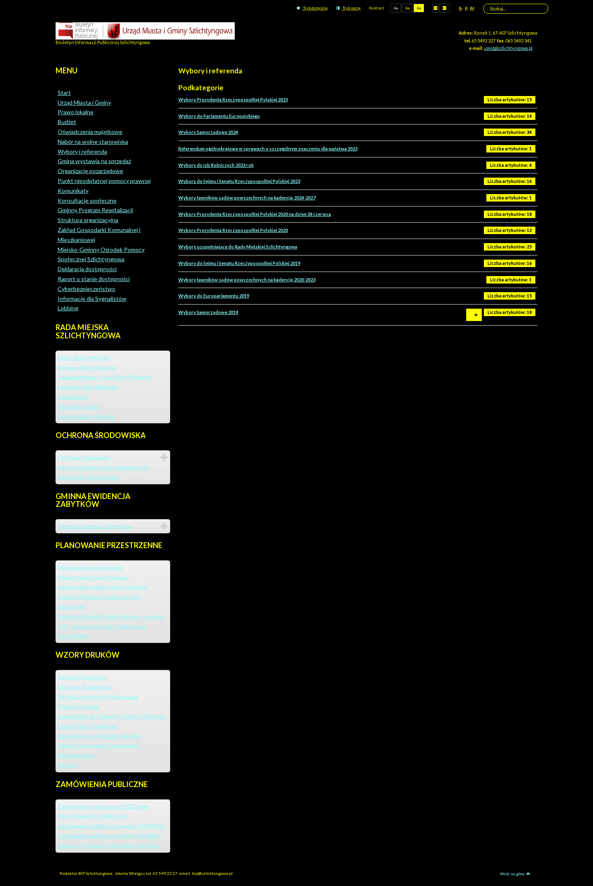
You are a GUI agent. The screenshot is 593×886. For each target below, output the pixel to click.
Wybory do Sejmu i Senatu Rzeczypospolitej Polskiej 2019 (239, 263)
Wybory (68, 765)
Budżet (67, 121)
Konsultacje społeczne (87, 200)
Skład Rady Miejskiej (84, 357)
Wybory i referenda (82, 151)
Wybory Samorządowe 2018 (208, 312)
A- (460, 8)
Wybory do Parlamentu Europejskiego (219, 116)
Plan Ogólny (73, 635)
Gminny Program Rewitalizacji (95, 209)
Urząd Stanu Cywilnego (87, 725)
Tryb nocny (348, 8)
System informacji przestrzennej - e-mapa (110, 616)
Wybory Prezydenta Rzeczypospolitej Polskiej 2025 (233, 99)
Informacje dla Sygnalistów (92, 298)
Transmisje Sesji (78, 406)
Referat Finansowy (82, 676)
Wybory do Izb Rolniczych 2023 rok (216, 165)
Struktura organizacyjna (88, 219)
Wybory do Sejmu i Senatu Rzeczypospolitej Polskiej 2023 (239, 181)
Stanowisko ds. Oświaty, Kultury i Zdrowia (111, 716)
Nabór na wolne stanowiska (93, 141)
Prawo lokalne (75, 111)
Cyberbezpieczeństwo (86, 288)
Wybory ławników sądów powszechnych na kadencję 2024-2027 (246, 197)
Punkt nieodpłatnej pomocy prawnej (104, 180)
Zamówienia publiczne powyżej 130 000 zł (111, 825)
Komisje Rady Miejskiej (87, 367)
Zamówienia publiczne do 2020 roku (103, 806)
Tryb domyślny (312, 8)
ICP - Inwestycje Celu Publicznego (102, 626)
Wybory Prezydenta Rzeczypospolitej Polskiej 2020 (233, 230)
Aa (396, 8)
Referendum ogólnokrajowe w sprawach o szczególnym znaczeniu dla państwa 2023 (267, 148)
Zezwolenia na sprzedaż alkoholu (99, 735)
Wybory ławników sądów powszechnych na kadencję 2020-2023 (246, 279)
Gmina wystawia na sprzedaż (94, 160)
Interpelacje (73, 396)
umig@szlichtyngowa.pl (508, 48)
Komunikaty (73, 190)
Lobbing (68, 308)
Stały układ (435, 8)
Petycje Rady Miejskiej (86, 416)
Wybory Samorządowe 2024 (208, 132)
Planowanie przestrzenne (90, 567)
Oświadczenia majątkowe (90, 131)
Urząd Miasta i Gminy (84, 102)
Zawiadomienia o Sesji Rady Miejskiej (104, 376)
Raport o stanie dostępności (94, 278)
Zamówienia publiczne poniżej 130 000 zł (109, 835)
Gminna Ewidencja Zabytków (95, 526)
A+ (472, 8)
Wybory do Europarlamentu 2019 (213, 295)
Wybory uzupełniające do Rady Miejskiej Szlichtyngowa (237, 246)
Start (64, 92)
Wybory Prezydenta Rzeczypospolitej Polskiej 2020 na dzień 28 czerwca (254, 214)
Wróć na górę (515, 874)
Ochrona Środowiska (84, 686)
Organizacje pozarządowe (90, 170)
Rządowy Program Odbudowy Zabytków (109, 845)
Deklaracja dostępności (87, 268)
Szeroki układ (444, 8)
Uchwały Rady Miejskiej (88, 386)
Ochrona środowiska (84, 457)
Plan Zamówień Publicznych (93, 815)
